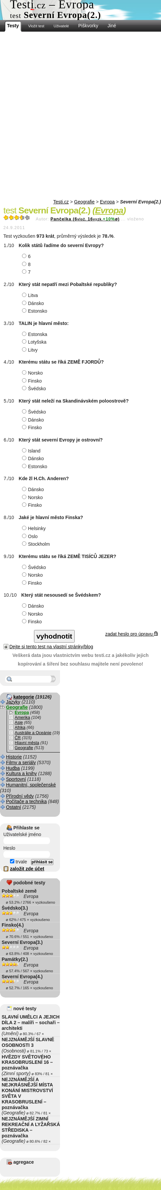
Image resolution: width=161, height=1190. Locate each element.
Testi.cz (61, 201)
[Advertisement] (80, 115)
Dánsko (34, 303)
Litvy (31, 350)
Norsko (33, 373)
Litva (31, 295)
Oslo (31, 536)
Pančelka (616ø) (85, 219)
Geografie (84, 201)
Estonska (35, 334)
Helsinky (35, 528)
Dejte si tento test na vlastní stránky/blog (51, 646)
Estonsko (35, 311)
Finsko (33, 381)
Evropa (107, 201)
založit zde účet (27, 868)
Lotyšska (35, 342)
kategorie (23, 697)
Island (32, 450)
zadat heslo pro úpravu (131, 634)
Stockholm (37, 544)
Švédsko (35, 388)
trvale (18, 861)
